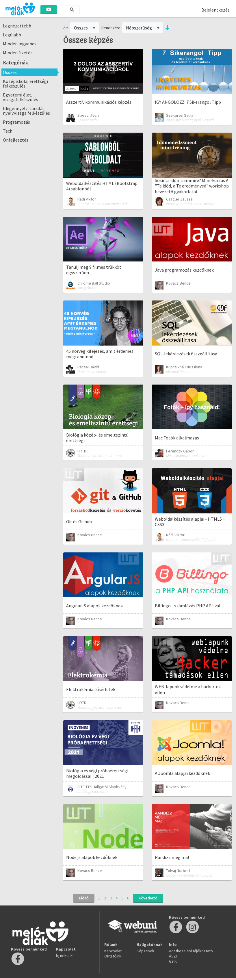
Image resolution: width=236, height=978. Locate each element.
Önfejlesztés (15, 140)
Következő (148, 898)
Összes (10, 72)
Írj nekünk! (64, 955)
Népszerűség (142, 28)
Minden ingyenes (19, 44)
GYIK (173, 961)
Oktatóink (112, 956)
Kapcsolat (113, 950)
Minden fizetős (18, 52)
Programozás (16, 122)
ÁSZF (173, 956)
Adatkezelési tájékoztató (191, 950)
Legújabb (12, 35)
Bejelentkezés (215, 10)
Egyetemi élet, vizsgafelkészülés (20, 97)
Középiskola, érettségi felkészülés (25, 83)
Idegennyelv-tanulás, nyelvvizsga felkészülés (26, 110)
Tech (7, 131)
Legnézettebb (17, 26)
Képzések (145, 950)
